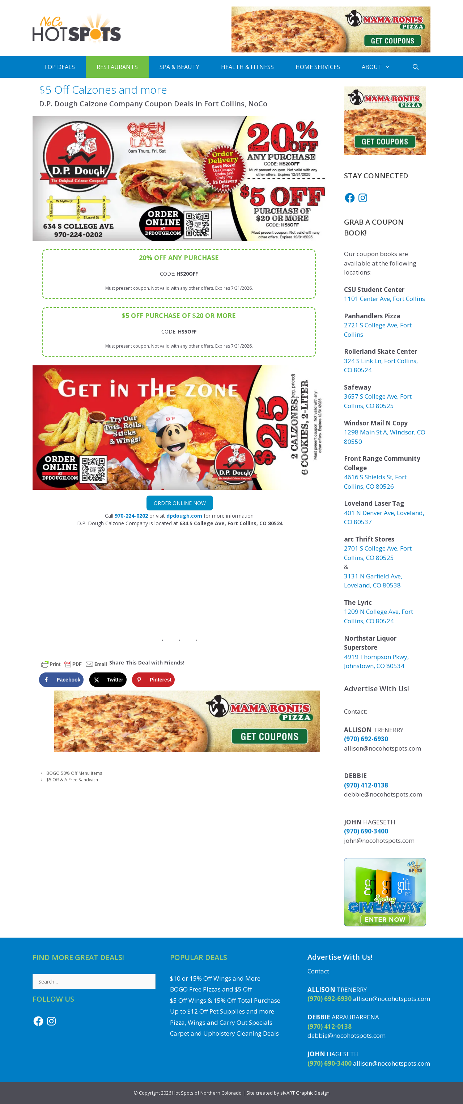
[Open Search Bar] (415, 67)
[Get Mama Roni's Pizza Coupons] (331, 50)
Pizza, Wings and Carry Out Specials (221, 1022)
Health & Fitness (247, 67)
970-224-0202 (131, 515)
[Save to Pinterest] (153, 679)
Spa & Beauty (179, 67)
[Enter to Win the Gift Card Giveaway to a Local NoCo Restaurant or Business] (385, 924)
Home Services (318, 67)
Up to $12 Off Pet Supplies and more (222, 1011)
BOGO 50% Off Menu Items (74, 773)
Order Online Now (180, 503)
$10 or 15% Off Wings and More (215, 978)
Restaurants (117, 67)
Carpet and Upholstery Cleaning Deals (224, 1033)
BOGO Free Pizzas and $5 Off (211, 989)
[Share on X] (108, 679)
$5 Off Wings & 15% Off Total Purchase (225, 1000)
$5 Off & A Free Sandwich (72, 779)
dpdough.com (184, 515)
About (381, 67)
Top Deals (59, 67)
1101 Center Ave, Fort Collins (384, 298)
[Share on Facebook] (61, 679)
